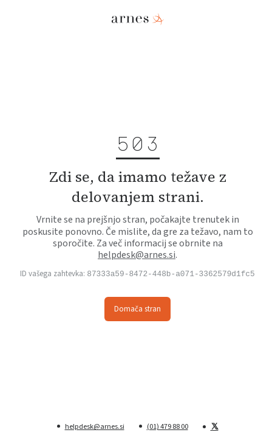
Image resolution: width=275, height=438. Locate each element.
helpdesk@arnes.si (136, 254)
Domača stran (137, 309)
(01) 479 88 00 (167, 426)
